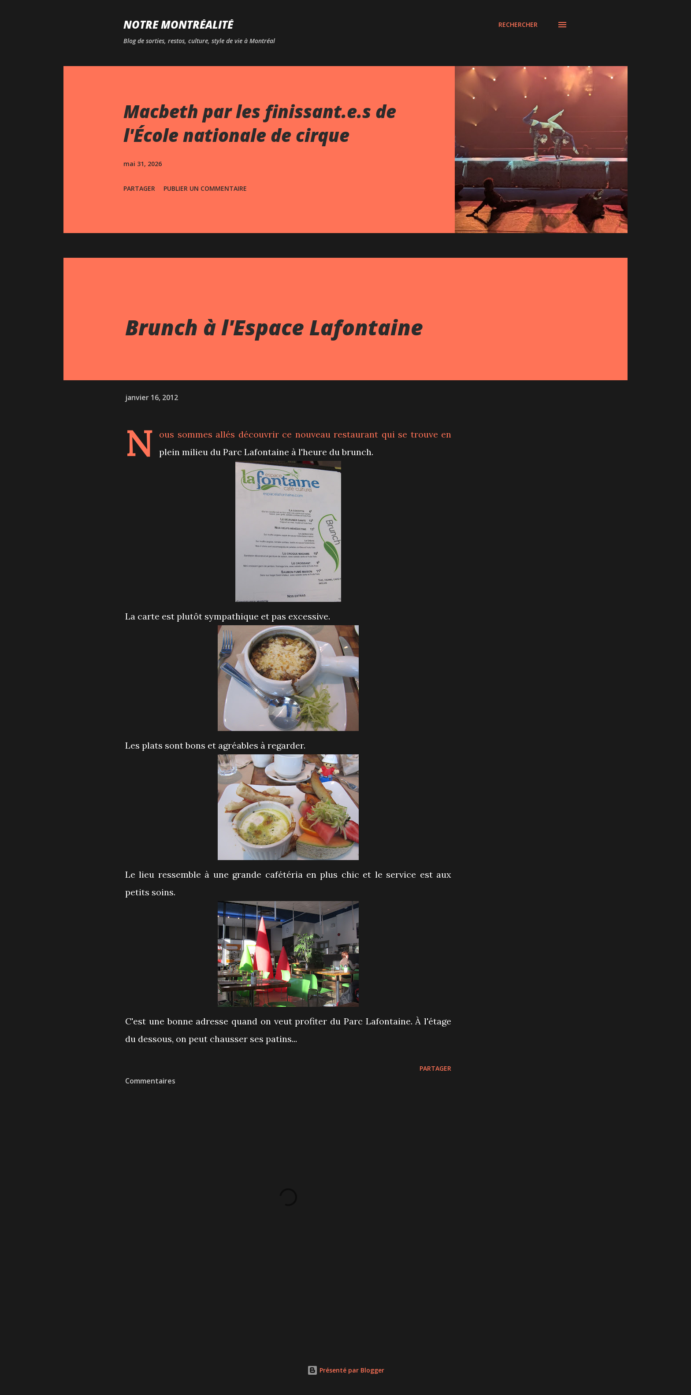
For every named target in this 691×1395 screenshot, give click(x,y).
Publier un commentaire (205, 188)
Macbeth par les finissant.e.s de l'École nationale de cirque (259, 123)
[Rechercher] (518, 24)
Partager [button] (139, 188)
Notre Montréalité (178, 24)
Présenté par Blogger (345, 1370)
